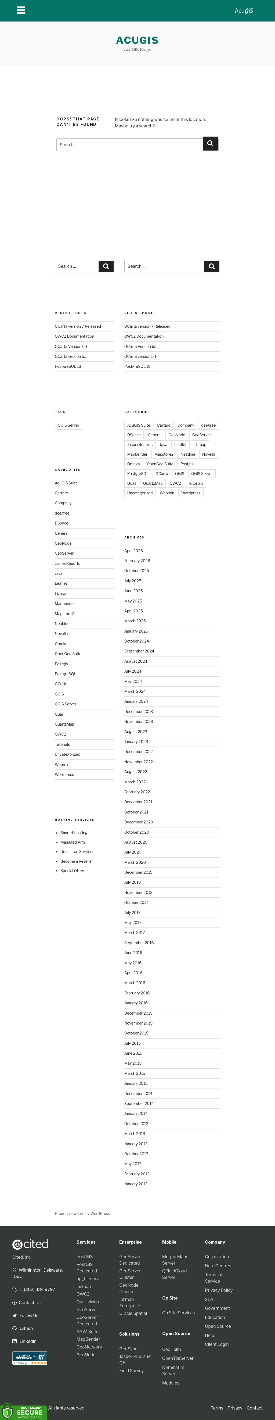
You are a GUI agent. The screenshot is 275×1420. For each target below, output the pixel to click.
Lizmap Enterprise (129, 1302)
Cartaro (61, 493)
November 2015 (138, 1023)
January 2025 (136, 631)
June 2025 (133, 590)
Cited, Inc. (22, 1257)
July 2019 (132, 882)
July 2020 (133, 852)
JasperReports (67, 563)
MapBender (88, 1339)
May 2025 (133, 601)
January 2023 (136, 741)
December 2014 (138, 1093)
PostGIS (85, 1256)
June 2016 (133, 952)
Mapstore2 (64, 613)
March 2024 (135, 691)
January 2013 (136, 1143)
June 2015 (133, 1053)
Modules (170, 1382)
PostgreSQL (65, 674)
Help (209, 1335)
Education (215, 1317)
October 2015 (136, 1033)
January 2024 (136, 701)
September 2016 (139, 942)
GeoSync (128, 1348)
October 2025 (136, 570)
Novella (61, 633)
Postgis (61, 664)
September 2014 (139, 1103)
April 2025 (133, 611)
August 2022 (135, 771)
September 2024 (139, 651)
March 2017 (134, 932)
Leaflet (61, 583)
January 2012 (135, 1184)
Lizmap (61, 593)
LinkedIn (24, 1341)
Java (59, 573)
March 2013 (134, 1133)
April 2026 (133, 550)
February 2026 (137, 560)
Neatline (62, 623)
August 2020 (135, 842)
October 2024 (136, 641)
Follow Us (25, 1315)
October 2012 (136, 1153)
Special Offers (72, 870)
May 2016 (133, 963)
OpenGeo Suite (68, 653)
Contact (255, 1408)
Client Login (217, 1344)
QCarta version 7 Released (78, 326)
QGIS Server (68, 425)
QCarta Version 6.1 (71, 346)
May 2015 (133, 1063)
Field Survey (131, 1370)
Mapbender (65, 603)
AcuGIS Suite (66, 483)
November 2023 (138, 721)
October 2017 (136, 902)
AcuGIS (137, 40)
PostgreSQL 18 (68, 366)
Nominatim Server (173, 1370)
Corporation (217, 1256)
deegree (62, 513)
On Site (170, 1298)
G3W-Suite (88, 1331)
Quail (59, 714)
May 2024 (133, 681)
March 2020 (135, 862)
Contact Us (26, 1302)
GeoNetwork (89, 1347)
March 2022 (135, 782)
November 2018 (138, 892)
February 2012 (137, 1174)
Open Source (218, 1326)
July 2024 (132, 671)
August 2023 (135, 731)
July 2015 (132, 1043)
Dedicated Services (77, 851)
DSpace (61, 523)
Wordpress (64, 774)
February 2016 (137, 993)
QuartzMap (64, 724)
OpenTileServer (178, 1358)
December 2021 (138, 802)
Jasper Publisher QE (135, 1359)
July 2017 (132, 912)
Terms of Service (214, 1278)
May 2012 (133, 1163)
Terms (217, 1408)
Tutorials (62, 744)
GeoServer (64, 553)
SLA (209, 1299)
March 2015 (134, 1073)
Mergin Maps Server (175, 1260)
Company (63, 503)
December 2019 (138, 872)
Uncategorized (67, 754)
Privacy (234, 1408)
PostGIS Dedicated (87, 1267)
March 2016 (134, 982)
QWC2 (60, 734)
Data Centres (218, 1265)
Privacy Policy (219, 1290)
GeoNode (63, 543)
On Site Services (178, 1312)
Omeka (61, 643)
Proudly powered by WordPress (82, 1213)
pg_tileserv (88, 1278)
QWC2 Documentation (74, 336)
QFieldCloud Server (174, 1274)
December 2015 (138, 1013)
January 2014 (136, 1113)
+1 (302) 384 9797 (34, 1289)
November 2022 (138, 761)
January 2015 (136, 1083)
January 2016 (136, 1003)
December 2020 (138, 822)
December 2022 (138, 751)
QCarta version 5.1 (71, 356)
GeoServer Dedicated (87, 1320)
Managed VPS (72, 842)
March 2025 (135, 621)
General (61, 533)
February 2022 (137, 792)
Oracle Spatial (133, 1313)
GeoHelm (171, 1349)
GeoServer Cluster (130, 1274)
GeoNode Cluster (128, 1288)
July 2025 (132, 581)
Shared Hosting (74, 832)
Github (22, 1328)
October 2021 (136, 812)
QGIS (59, 694)
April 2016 (133, 973)
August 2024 (135, 661)
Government (217, 1308)
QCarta (61, 684)
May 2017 (133, 922)
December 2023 (138, 711)
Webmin (62, 764)
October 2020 (136, 832)
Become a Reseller (76, 861)
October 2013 (136, 1123)
